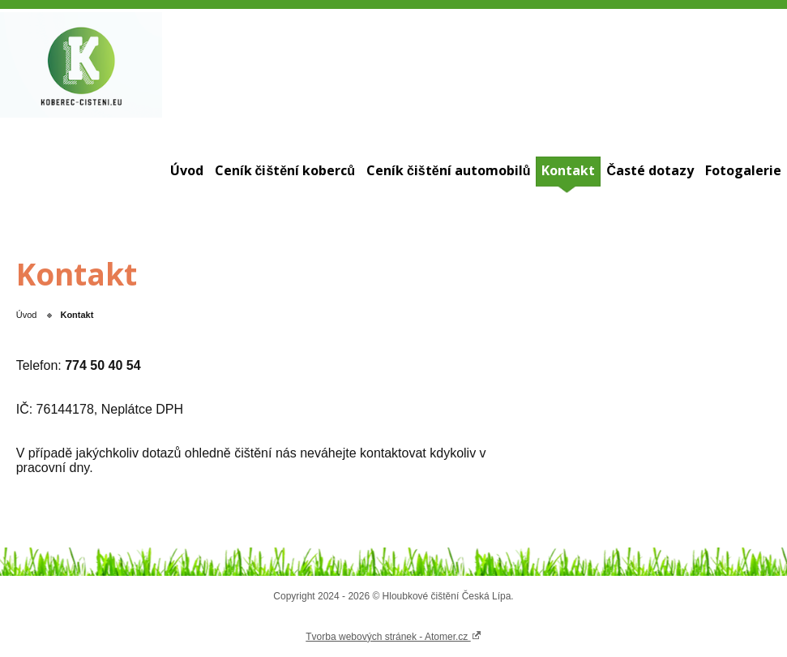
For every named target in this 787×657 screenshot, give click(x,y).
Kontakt (568, 170)
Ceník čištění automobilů (448, 170)
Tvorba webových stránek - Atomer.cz (393, 635)
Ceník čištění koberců (285, 170)
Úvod (186, 170)
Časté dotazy (650, 170)
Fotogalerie (743, 170)
